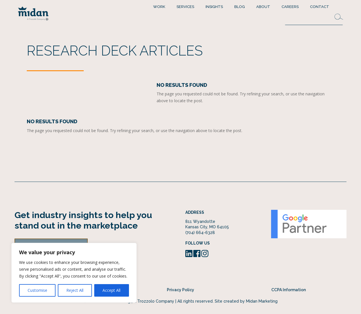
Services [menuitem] (185, 7)
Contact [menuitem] (319, 7)
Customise (37, 290)
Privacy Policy (180, 290)
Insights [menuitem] (214, 7)
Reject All (74, 290)
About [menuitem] (263, 7)
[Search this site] (314, 19)
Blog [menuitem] (239, 7)
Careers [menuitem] (290, 7)
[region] (74, 273)
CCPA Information (288, 290)
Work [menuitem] (159, 7)
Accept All (111, 290)
